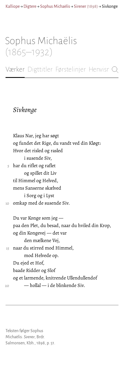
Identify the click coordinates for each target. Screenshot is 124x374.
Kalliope (13, 6)
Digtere (30, 6)
